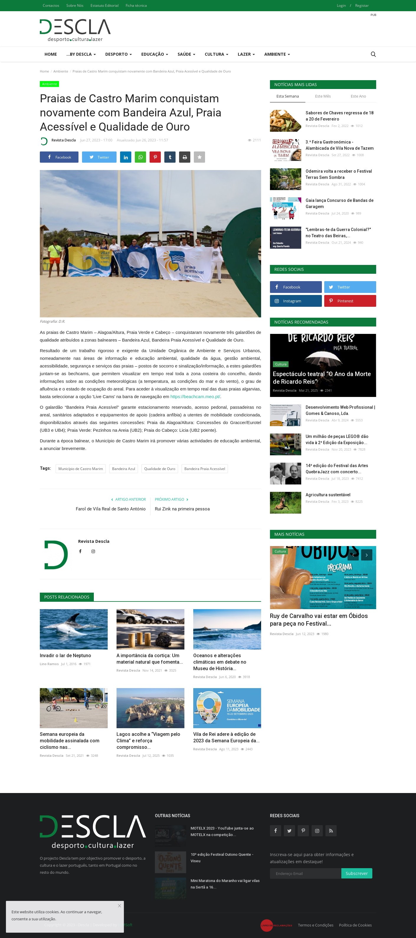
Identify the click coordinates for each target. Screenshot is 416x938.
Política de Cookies (355, 925)
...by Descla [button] (81, 54)
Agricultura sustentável (328, 494)
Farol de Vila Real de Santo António (111, 509)
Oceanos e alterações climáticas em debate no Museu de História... (219, 662)
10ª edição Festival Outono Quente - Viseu (222, 857)
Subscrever (357, 873)
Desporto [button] (118, 54)
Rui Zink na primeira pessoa (182, 509)
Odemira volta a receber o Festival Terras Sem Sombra (339, 174)
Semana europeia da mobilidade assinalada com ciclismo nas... (69, 740)
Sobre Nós (74, 5)
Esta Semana (287, 96)
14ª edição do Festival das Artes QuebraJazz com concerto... (337, 468)
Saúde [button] (186, 54)
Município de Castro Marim (80, 468)
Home (51, 54)
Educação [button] (154, 54)
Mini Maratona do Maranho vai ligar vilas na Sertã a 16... (225, 883)
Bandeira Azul (123, 468)
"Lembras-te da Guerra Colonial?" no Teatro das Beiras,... (338, 232)
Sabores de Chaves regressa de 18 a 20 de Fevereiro (340, 116)
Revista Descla (58, 141)
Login (341, 5)
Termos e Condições (315, 925)
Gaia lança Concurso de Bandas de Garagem (340, 203)
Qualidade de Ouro (159, 468)
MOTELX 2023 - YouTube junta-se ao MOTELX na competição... (222, 831)
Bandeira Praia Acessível (204, 468)
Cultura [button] (216, 54)
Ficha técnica (136, 5)
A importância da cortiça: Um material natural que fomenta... (150, 659)
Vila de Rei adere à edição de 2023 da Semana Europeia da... (226, 737)
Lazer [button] (246, 54)
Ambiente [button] (277, 54)
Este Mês (323, 96)
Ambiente (60, 71)
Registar (362, 5)
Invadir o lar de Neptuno (65, 655)
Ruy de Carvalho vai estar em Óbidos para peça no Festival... (319, 619)
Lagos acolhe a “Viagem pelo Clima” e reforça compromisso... (148, 740)
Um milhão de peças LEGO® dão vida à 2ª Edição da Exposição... (337, 439)
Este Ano (358, 96)
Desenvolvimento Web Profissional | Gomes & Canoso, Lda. (340, 410)
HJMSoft (125, 924)
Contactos (51, 5)
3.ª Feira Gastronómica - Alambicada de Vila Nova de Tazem (340, 145)
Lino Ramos (49, 664)
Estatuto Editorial (105, 5)
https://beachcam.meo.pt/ (195, 396)
